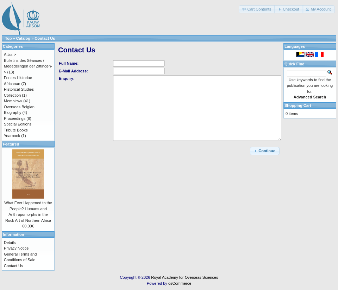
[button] (257, 9)
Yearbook (12, 136)
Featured (11, 144)
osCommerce (179, 283)
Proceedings (14, 118)
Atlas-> (10, 54)
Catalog (23, 38)
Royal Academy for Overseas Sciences (184, 277)
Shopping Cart (297, 105)
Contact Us (45, 38)
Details (10, 242)
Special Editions (17, 124)
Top (8, 38)
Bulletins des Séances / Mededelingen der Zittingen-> (28, 66)
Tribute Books (15, 130)
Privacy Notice (16, 248)
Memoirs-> (13, 101)
